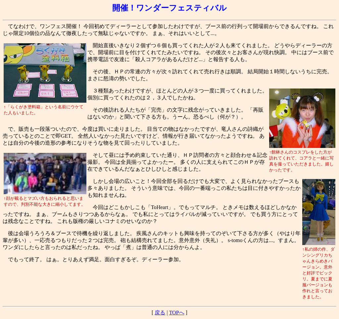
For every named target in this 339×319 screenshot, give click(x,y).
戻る (160, 312)
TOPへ (176, 312)
